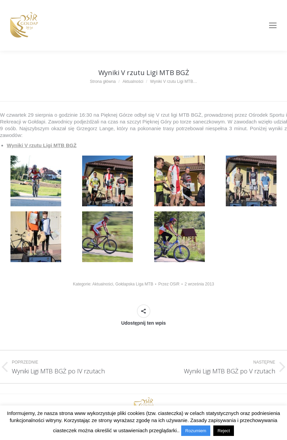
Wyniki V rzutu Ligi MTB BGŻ (41, 145)
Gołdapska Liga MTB (134, 284)
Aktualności (102, 284)
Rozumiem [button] (195, 430)
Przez (169, 284)
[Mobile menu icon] (273, 25)
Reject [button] (223, 430)
